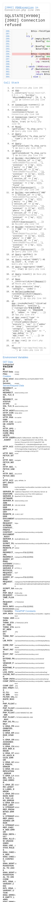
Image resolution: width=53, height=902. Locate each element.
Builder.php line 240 (27, 190)
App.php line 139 (21, 338)
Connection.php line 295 (22, 10)
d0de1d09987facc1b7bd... (26, 163)
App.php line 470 (24, 315)
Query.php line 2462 (26, 252)
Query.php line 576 (22, 264)
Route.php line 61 (25, 284)
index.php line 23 (32, 350)
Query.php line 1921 (26, 131)
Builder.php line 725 (27, 224)
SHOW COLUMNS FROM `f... (27, 118)
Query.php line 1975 (30, 148)
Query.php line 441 (22, 257)
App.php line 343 (36, 298)
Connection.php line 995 (25, 107)
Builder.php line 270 (31, 155)
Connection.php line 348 (25, 114)
